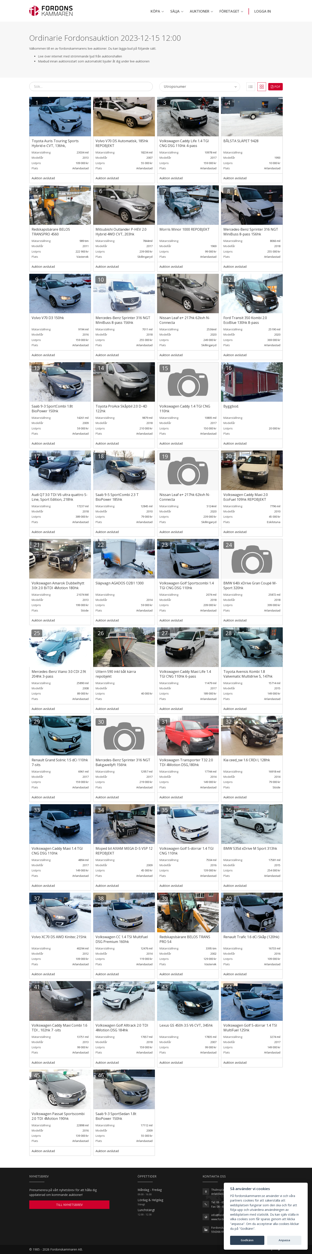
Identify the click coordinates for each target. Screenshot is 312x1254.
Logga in (262, 11)
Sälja (175, 11)
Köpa (155, 11)
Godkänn (247, 1240)
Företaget (229, 11)
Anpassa (284, 1240)
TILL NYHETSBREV (69, 1205)
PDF (275, 87)
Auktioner (199, 11)
